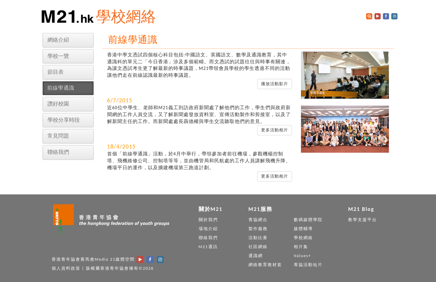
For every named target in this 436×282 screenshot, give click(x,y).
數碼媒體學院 (308, 219)
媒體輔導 (303, 228)
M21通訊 (208, 246)
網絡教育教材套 (265, 264)
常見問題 (58, 136)
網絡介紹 (58, 40)
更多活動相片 (274, 130)
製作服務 (258, 228)
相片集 (301, 246)
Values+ (302, 255)
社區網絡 (258, 246)
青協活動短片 (308, 264)
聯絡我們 (58, 152)
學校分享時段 (63, 120)
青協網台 (258, 219)
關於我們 (208, 219)
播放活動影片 (274, 83)
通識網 (255, 255)
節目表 (55, 72)
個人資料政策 (66, 268)
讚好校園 (58, 103)
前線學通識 (60, 88)
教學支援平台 (362, 219)
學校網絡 (126, 16)
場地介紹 (208, 228)
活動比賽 (258, 237)
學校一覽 (58, 56)
